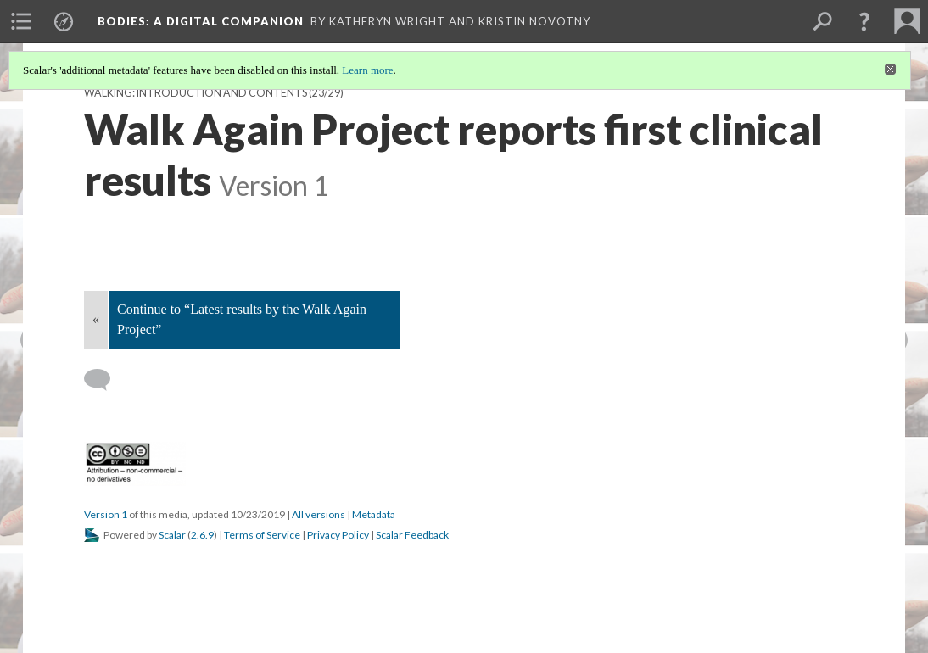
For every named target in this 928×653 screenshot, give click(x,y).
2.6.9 (202, 534)
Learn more (367, 70)
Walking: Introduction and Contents (195, 93)
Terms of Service (262, 534)
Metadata (373, 514)
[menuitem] (21, 21)
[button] (864, 21)
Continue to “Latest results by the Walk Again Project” (241, 319)
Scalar (172, 534)
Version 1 (105, 514)
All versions (318, 514)
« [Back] (95, 319)
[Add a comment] (105, 380)
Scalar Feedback (412, 534)
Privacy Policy (338, 534)
